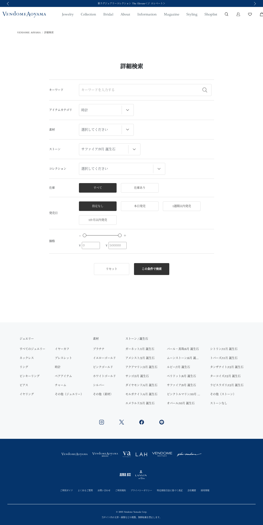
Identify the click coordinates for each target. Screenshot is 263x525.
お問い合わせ (104, 490)
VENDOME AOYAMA (29, 32)
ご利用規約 (120, 490)
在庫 (52, 188)
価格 (52, 241)
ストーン (55, 149)
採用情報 (205, 490)
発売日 (53, 213)
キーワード (56, 90)
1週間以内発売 (181, 206)
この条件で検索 (152, 269)
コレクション (57, 168)
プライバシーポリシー (141, 490)
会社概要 (191, 490)
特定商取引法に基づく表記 (170, 490)
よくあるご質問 (85, 490)
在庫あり (139, 188)
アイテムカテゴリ (60, 110)
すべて (97, 188)
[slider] (84, 235)
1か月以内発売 (97, 220)
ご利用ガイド (66, 490)
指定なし (97, 206)
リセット (111, 269)
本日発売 (139, 206)
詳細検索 (49, 32)
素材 (52, 129)
